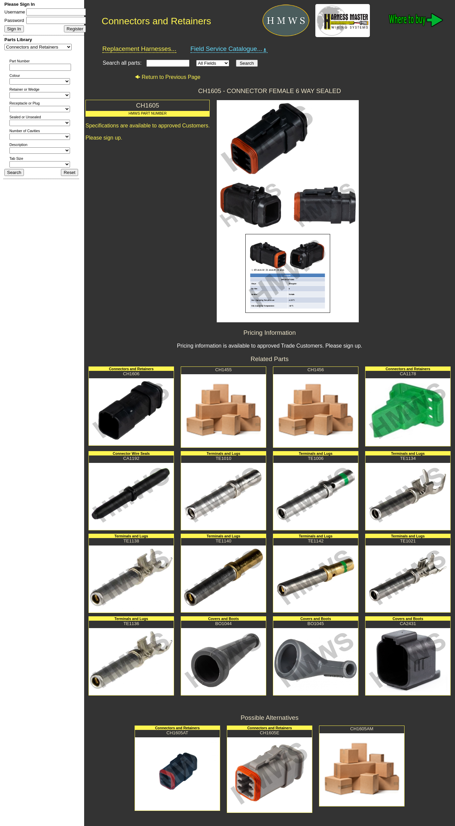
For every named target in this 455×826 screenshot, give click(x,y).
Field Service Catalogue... (229, 49)
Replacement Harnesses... (139, 48)
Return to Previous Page (167, 77)
